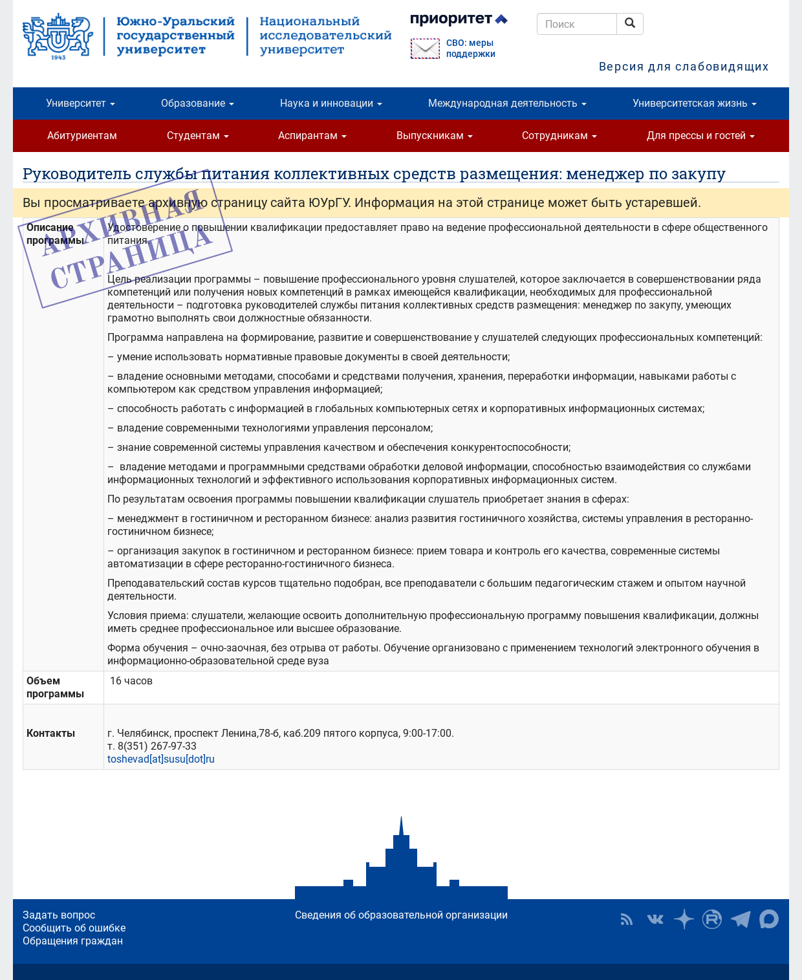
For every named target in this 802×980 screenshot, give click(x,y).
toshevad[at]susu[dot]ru (161, 759)
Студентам (198, 135)
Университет (80, 103)
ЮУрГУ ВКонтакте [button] (655, 919)
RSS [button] (626, 919)
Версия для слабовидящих (684, 66)
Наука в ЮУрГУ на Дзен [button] (683, 919)
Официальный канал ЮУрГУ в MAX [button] (769, 919)
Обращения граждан (73, 941)
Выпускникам (434, 135)
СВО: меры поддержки (470, 49)
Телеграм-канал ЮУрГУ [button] (740, 919)
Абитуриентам (82, 135)
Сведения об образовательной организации (401, 915)
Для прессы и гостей (701, 135)
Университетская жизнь (695, 103)
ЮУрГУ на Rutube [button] (712, 919)
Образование (197, 103)
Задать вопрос (59, 915)
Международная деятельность (507, 103)
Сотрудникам (559, 135)
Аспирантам (312, 135)
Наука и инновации (331, 103)
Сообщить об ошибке (74, 928)
